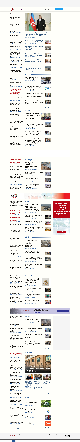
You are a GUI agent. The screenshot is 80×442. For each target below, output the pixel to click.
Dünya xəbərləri (30, 276)
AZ (51, 9)
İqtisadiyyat (29, 160)
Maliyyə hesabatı (29, 434)
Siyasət (27, 110)
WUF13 (27, 74)
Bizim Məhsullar (42, 434)
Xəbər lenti (13, 14)
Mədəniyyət (29, 352)
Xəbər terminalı (58, 9)
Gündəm (28, 237)
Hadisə (27, 316)
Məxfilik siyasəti (20, 436)
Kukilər (26, 436)
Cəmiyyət (28, 201)
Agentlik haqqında (20, 434)
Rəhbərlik (35, 434)
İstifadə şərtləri (58, 434)
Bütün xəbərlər (47, 107)
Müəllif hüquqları (50, 434)
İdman (27, 397)
